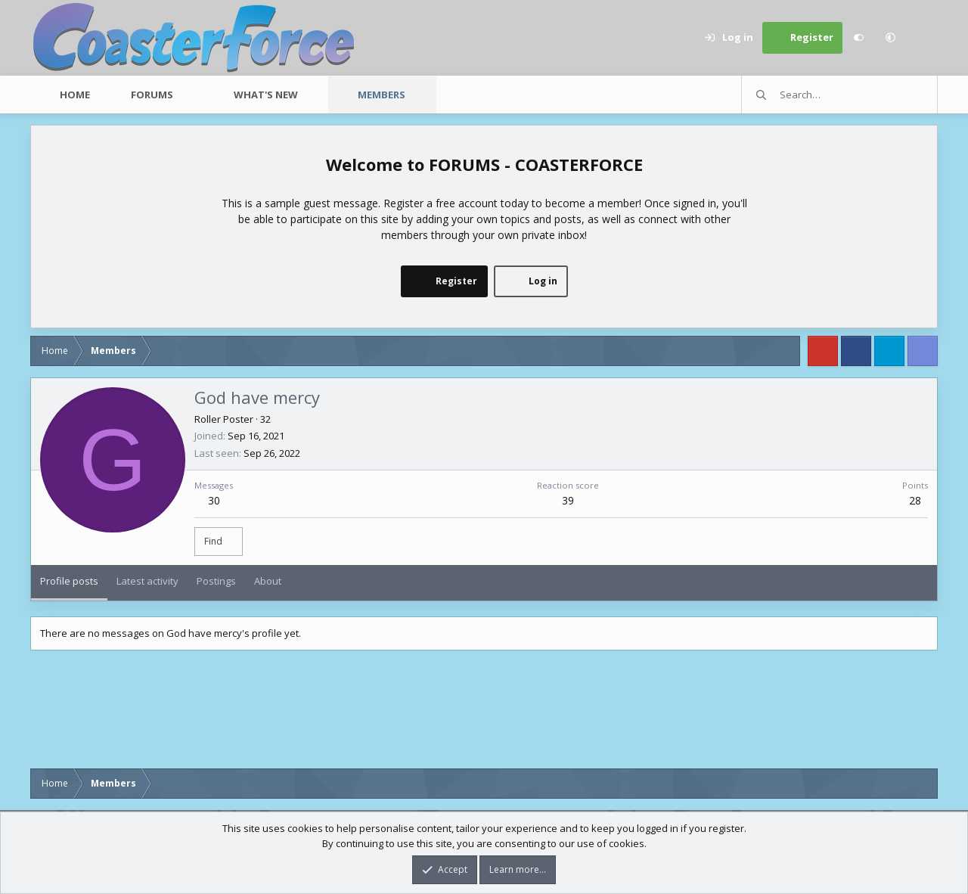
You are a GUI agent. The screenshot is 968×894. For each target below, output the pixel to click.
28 (915, 500)
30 (214, 500)
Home (75, 94)
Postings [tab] (216, 581)
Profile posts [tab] (69, 581)
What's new (266, 94)
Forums (152, 94)
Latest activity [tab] (147, 581)
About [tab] (267, 581)
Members (381, 94)
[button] (890, 38)
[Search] (922, 38)
